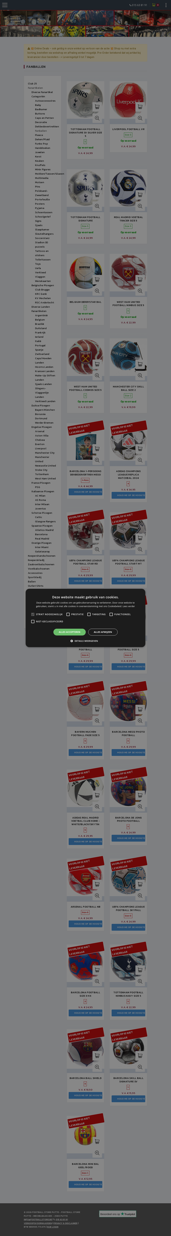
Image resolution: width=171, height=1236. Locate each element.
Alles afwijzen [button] (103, 632)
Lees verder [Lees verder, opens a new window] (129, 606)
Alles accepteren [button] (69, 632)
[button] (85, 641)
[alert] (85, 618)
